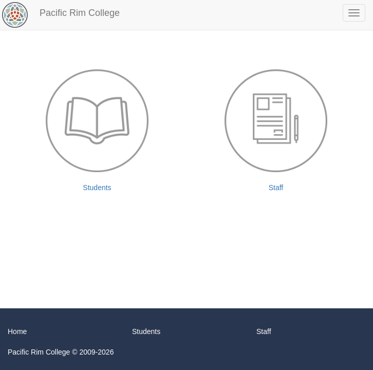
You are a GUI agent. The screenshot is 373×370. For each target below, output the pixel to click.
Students (97, 130)
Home (17, 331)
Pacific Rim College (80, 13)
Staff (276, 130)
